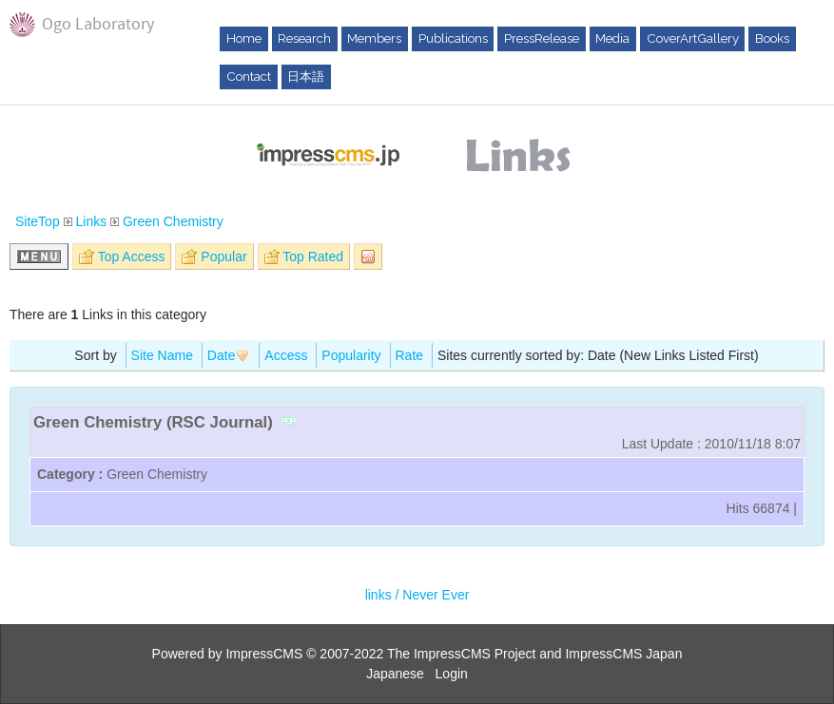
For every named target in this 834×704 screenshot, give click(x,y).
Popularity (350, 355)
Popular (223, 256)
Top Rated (312, 256)
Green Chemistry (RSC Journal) (153, 422)
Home (244, 38)
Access (285, 355)
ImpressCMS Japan (623, 653)
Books (772, 38)
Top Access (131, 256)
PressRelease (541, 38)
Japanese (395, 673)
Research (304, 38)
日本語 (305, 76)
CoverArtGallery (693, 38)
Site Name (162, 355)
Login (452, 673)
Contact (248, 76)
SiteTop (37, 221)
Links (91, 221)
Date (229, 355)
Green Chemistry (173, 221)
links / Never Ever (417, 594)
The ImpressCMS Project (461, 653)
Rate (410, 355)
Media (612, 38)
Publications (453, 38)
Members (374, 38)
